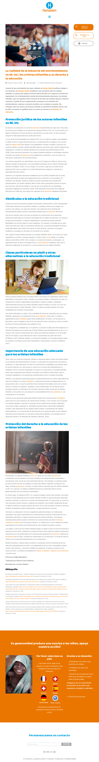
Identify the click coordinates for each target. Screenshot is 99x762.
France (44, 680)
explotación (57, 392)
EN (44, 752)
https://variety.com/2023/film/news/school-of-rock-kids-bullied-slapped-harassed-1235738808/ (31, 611)
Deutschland (43, 699)
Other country (55, 699)
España (55, 689)
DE (54, 752)
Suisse (55, 680)
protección (25, 155)
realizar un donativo (43, 551)
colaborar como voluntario (59, 551)
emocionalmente (43, 242)
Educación (59, 83)
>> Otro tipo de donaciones (76, 696)
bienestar (30, 381)
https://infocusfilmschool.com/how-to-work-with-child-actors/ (22, 581)
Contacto (50, 759)
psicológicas (61, 398)
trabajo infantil (16, 144)
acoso (48, 237)
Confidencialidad (70, 759)
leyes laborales (41, 316)
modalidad (22, 319)
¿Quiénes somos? (39, 759)
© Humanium (27, 759)
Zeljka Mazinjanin (31, 83)
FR (48, 752)
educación (48, 191)
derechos (36, 128)
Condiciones (59, 759)
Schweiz (44, 689)
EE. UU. (34, 476)
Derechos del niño (50, 83)
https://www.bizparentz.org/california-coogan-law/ (19, 576)
